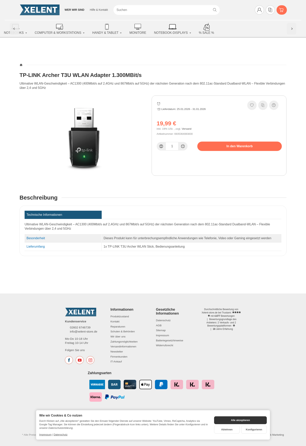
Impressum (45, 434)
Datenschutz (61, 434)
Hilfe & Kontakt (99, 9)
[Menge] (172, 146)
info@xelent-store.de (83, 331)
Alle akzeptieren (240, 420)
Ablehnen (226, 429)
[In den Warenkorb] (239, 146)
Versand (186, 128)
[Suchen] (166, 10)
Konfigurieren (254, 429)
